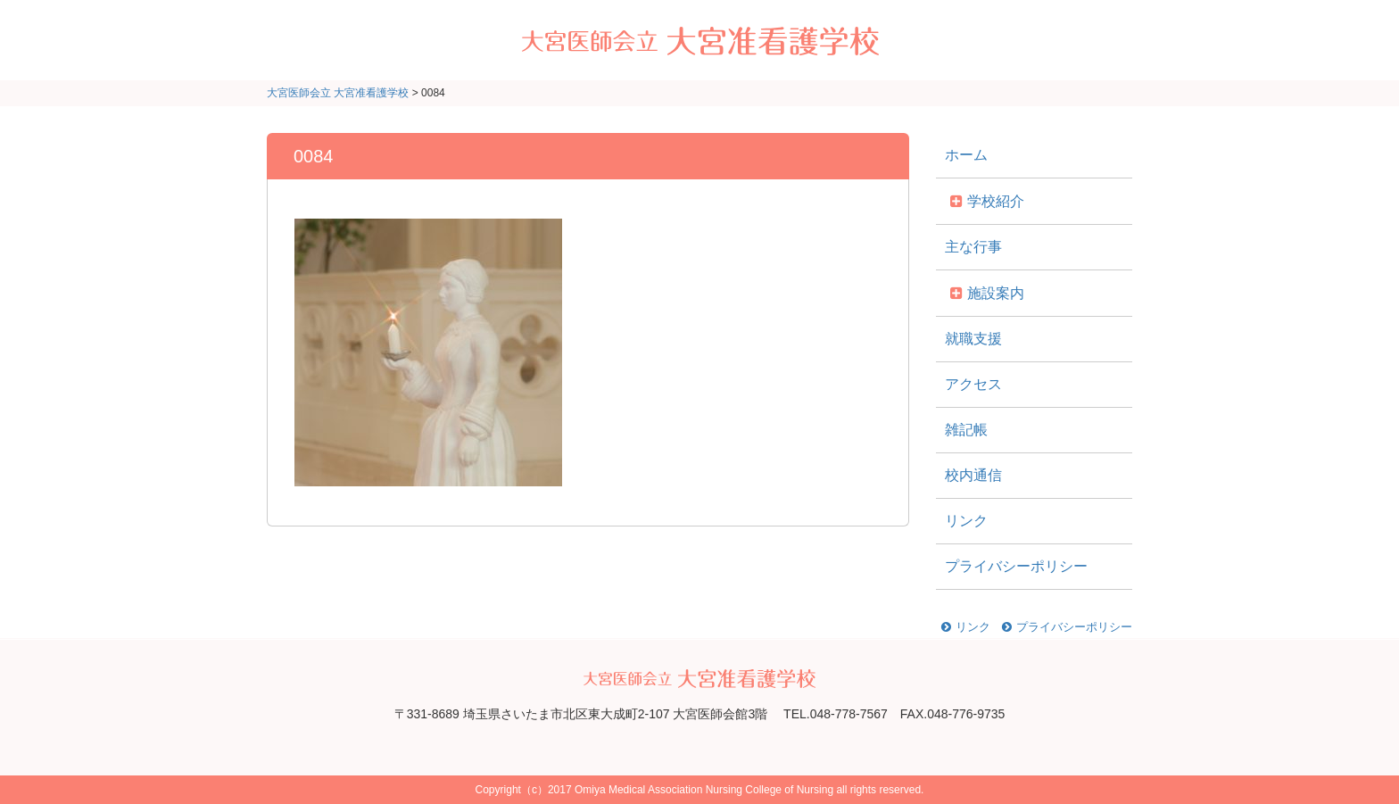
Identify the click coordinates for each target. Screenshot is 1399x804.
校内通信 (973, 475)
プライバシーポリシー (1016, 566)
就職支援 (973, 338)
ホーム (966, 154)
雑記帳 (966, 429)
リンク (966, 520)
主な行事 (973, 246)
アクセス (973, 384)
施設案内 (995, 293)
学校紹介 (995, 201)
